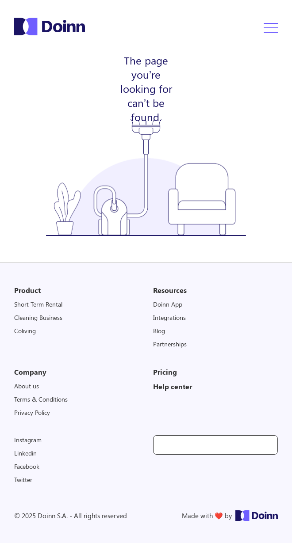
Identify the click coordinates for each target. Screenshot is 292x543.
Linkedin (25, 453)
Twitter (23, 479)
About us (26, 386)
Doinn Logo (49, 26)
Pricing (165, 371)
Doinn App (167, 304)
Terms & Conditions (41, 399)
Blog (159, 331)
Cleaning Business (38, 317)
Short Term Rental (38, 304)
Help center (172, 386)
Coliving (25, 331)
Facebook (26, 466)
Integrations (169, 317)
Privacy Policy (32, 412)
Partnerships (170, 344)
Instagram (28, 440)
